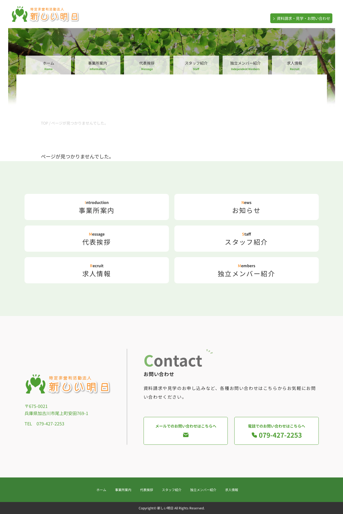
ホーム (48, 65)
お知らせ (246, 207)
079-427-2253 (50, 423)
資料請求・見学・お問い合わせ (301, 18)
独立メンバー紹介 (245, 65)
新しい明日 (165, 508)
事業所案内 (97, 65)
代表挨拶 (146, 65)
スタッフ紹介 (196, 65)
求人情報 (294, 65)
